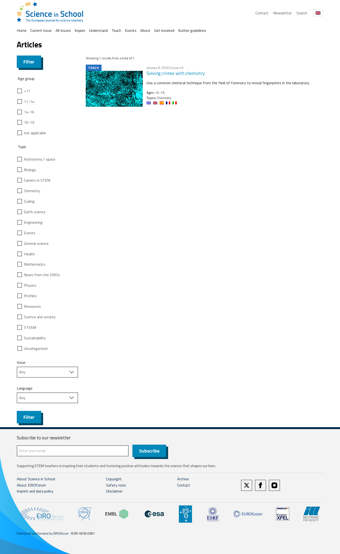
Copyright (114, 479)
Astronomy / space (39, 159)
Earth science (34, 212)
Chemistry (32, 191)
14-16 (29, 112)
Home (22, 30)
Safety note (116, 485)
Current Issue (41, 30)
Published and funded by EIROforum (43, 533)
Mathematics (34, 264)
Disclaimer (114, 491)
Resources (32, 306)
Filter (28, 61)
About (145, 30)
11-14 (29, 101)
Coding (29, 201)
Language (25, 388)
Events (130, 30)
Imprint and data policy (35, 491)
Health (29, 254)
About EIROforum (31, 485)
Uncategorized (35, 348)
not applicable (35, 133)
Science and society (40, 317)
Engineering (33, 222)
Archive (183, 479)
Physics (30, 285)
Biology (30, 170)
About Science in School (36, 479)
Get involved (164, 30)
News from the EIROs (42, 275)
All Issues (63, 30)
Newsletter (282, 13)
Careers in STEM (37, 180)
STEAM (30, 327)
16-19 (29, 122)
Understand (98, 30)
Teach (116, 30)
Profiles (30, 296)
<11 (27, 91)
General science (36, 243)
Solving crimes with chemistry (176, 73)
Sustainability (35, 338)
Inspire (80, 30)
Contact (261, 13)
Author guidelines (192, 30)
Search (301, 13)
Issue (21, 362)
